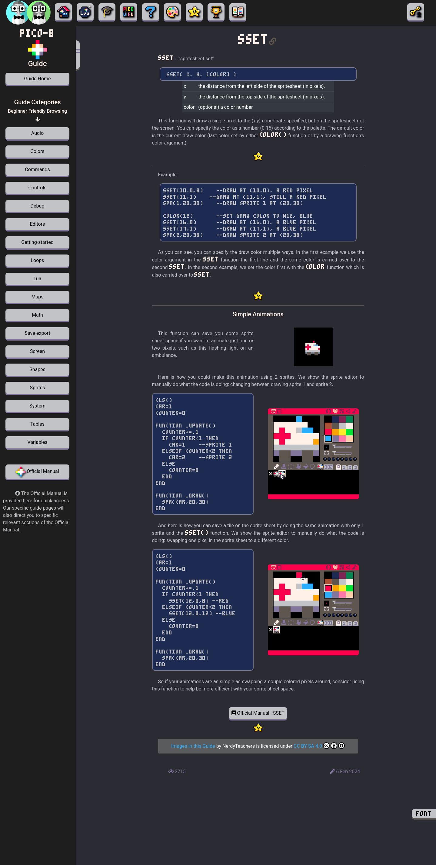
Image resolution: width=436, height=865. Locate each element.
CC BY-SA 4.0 (319, 746)
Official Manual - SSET (258, 713)
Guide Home (37, 79)
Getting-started (37, 242)
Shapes (37, 369)
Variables (37, 442)
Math (37, 315)
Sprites (37, 388)
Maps (38, 297)
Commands (37, 169)
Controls (37, 188)
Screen (37, 351)
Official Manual (37, 472)
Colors (37, 151)
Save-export (37, 333)
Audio (37, 133)
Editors (37, 224)
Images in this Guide (193, 746)
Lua (38, 278)
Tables (37, 424)
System (37, 406)
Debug (38, 206)
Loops (37, 260)
